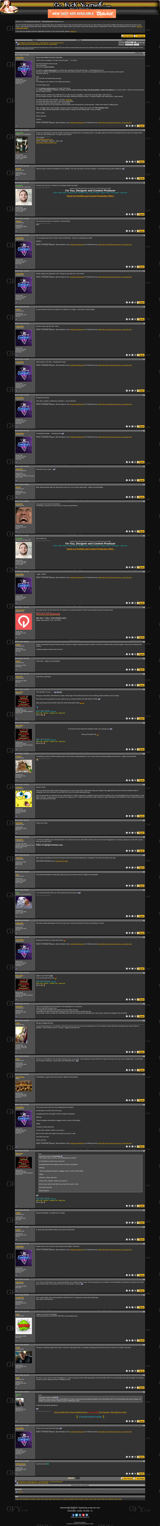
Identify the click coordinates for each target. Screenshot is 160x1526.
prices (17, 1499)
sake (17, 874)
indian (102, 1499)
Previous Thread (76, 1485)
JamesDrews (20, 1077)
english (86, 1499)
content (38, 1499)
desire (76, 1499)
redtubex (19, 221)
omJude (18, 168)
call (30, 1499)
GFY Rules (79, 40)
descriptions (25, 1499)
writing (34, 1499)
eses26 (18, 1229)
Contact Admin (71, 1510)
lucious (46, 1499)
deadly (50, 1499)
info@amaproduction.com (44, 139)
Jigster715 (19, 469)
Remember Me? (139, 42)
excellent (81, 1499)
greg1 (17, 1314)
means (95, 1499)
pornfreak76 (20, 1297)
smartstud (19, 1006)
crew (20, 1499)
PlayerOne (19, 504)
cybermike (19, 858)
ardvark (18, 644)
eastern (58, 1499)
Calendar (124, 40)
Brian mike (19, 692)
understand (111, 1499)
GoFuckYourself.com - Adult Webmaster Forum (28, 42)
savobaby (19, 787)
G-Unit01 (19, 756)
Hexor (18, 1059)
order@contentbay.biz (77, 122)
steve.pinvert (20, 610)
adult (54, 1499)
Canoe (18, 1023)
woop (120, 1499)
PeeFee (18, 661)
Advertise (79, 1510)
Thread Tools (139, 52)
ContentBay (20, 57)
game (98, 1499)
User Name (121, 42)
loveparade (19, 923)
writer (42, 1499)
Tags (16, 1496)
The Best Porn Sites (61, 861)
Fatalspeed (19, 840)
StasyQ (18, 487)
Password (121, 44)
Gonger (18, 309)
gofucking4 (19, 1282)
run (62, 1499)
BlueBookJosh (21, 1464)
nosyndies (19, 823)
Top (92, 1510)
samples (65, 1499)
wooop (116, 1499)
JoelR (17, 1378)
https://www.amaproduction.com (46, 142)
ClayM (18, 1347)
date (106, 1499)
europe (90, 1499)
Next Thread (85, 1485)
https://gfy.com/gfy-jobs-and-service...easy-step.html (115, 122)
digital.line (19, 676)
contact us (73, 31)
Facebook (20, 1492)
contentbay (68, 99)
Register (34, 40)
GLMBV (18, 1213)
